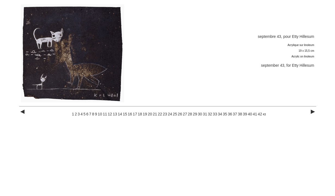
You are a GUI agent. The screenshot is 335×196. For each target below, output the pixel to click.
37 (235, 114)
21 (155, 114)
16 (130, 114)
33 (215, 114)
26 (180, 114)
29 (195, 114)
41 (255, 114)
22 (160, 114)
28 (190, 114)
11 (105, 114)
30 (200, 114)
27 (185, 114)
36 (230, 114)
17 (135, 114)
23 (165, 114)
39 (245, 114)
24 (170, 114)
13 (115, 114)
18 (140, 114)
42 (260, 114)
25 (175, 114)
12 (110, 114)
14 (120, 114)
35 (225, 114)
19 (145, 114)
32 (210, 114)
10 (100, 114)
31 (205, 114)
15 (125, 114)
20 (150, 114)
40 (250, 114)
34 (220, 114)
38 (240, 114)
